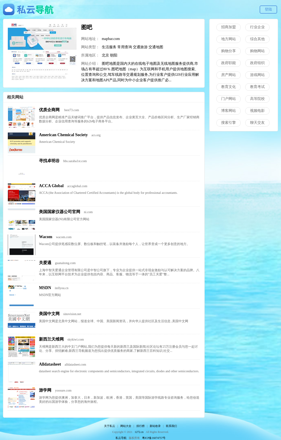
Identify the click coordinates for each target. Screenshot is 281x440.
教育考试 (257, 87)
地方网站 (228, 39)
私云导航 (121, 438)
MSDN (45, 287)
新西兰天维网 (51, 339)
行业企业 (257, 27)
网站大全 (125, 426)
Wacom (45, 236)
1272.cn (139, 432)
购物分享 (228, 51)
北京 (105, 55)
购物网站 (257, 51)
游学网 (45, 390)
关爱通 (45, 262)
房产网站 (228, 75)
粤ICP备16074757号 (154, 438)
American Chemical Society (63, 135)
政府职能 (228, 63)
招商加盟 (228, 27)
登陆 (268, 9)
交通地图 (156, 47)
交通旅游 (140, 47)
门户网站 (228, 99)
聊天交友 (257, 122)
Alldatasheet (50, 364)
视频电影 (257, 111)
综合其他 (257, 39)
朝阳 (113, 55)
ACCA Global (51, 185)
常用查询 (124, 47)
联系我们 (171, 426)
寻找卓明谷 (49, 160)
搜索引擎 (228, 122)
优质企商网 (50, 109)
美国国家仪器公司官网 (59, 211)
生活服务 (109, 47)
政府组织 (257, 63)
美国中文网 (49, 313)
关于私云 (109, 426)
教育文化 (228, 87)
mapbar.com (111, 39)
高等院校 (257, 99)
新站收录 (155, 426)
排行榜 (140, 426)
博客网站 (228, 111)
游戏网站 (257, 75)
